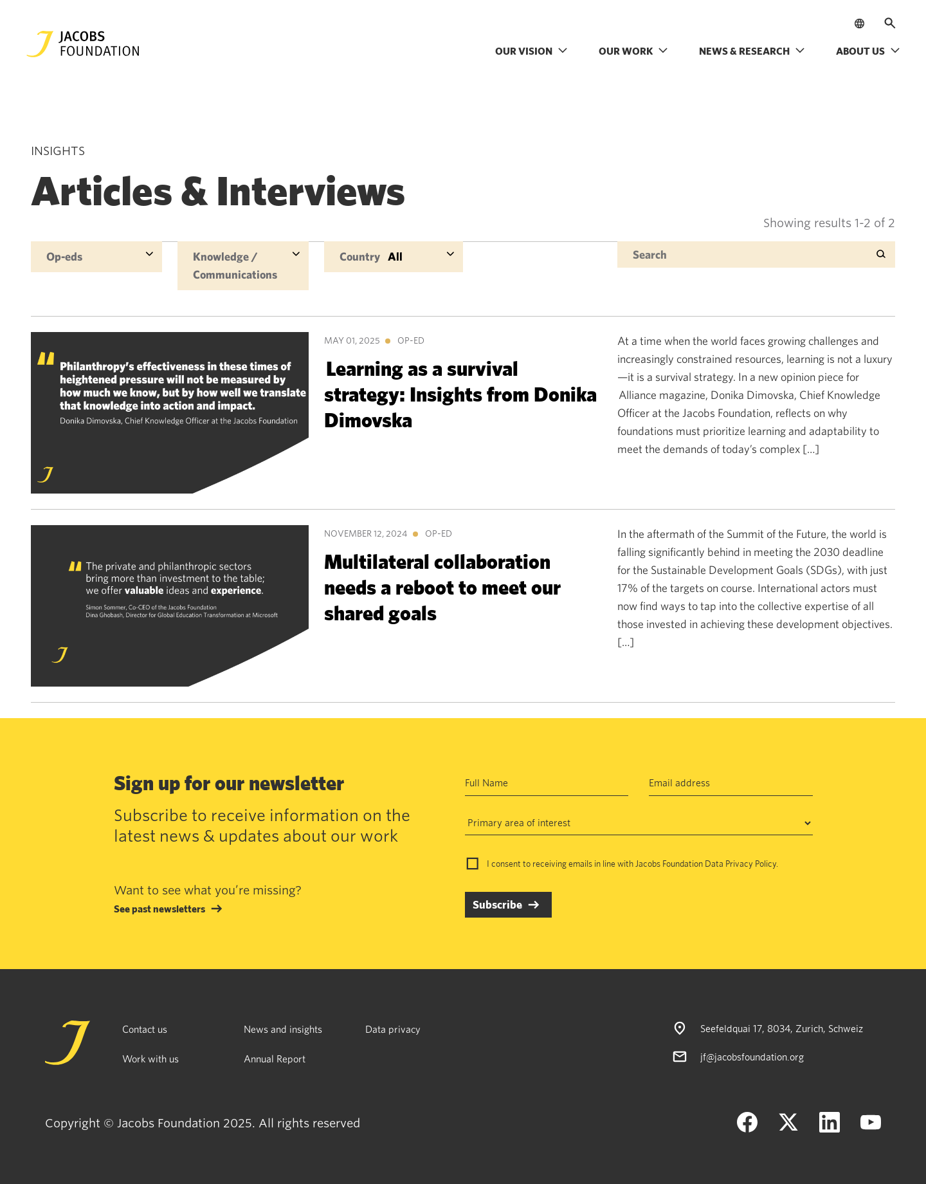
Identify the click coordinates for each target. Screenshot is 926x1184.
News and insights (283, 1029)
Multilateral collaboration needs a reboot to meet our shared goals (442, 586)
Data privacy (393, 1029)
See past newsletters (159, 908)
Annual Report (274, 1058)
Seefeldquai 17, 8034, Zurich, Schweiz (781, 1028)
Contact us (144, 1029)
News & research (752, 51)
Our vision (531, 51)
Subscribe (497, 904)
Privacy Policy (750, 863)
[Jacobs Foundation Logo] (83, 44)
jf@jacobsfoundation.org (752, 1056)
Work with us (150, 1058)
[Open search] (890, 23)
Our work (633, 51)
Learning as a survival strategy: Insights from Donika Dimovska (460, 393)
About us (868, 51)
